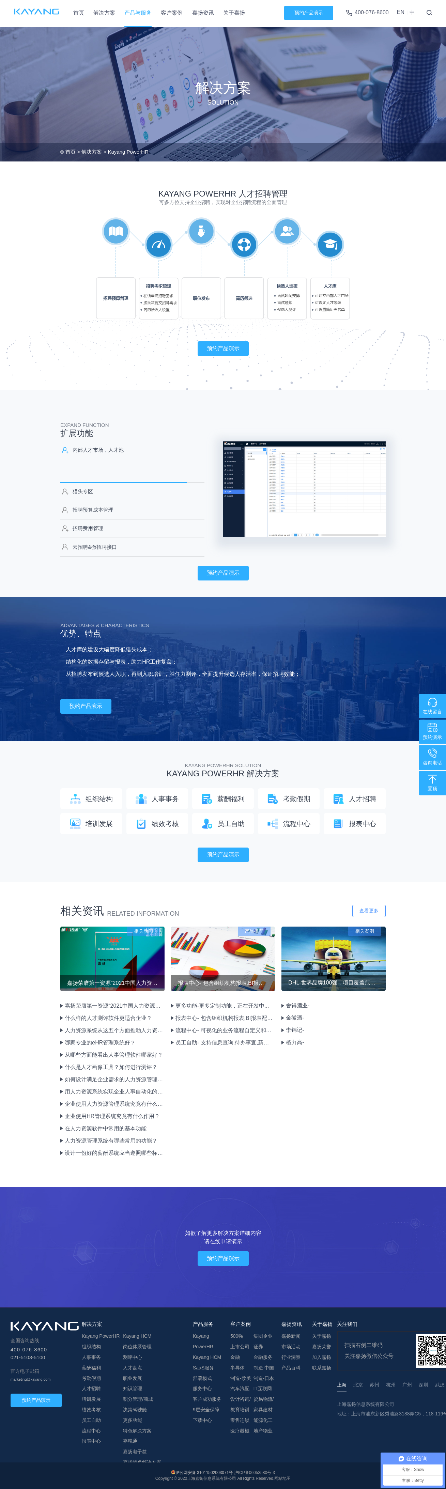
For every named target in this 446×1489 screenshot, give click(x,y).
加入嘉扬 (321, 1357)
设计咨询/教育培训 (240, 1404)
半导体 (237, 1367)
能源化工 (263, 1420)
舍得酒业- (297, 1005)
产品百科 (291, 1367)
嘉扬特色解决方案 (142, 1462)
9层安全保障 (206, 1409)
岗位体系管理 (137, 1346)
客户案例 (172, 13)
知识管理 (132, 1388)
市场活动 (291, 1346)
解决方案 (104, 13)
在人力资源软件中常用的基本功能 (106, 1128)
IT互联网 (262, 1388)
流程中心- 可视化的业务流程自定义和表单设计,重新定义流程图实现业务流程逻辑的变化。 (224, 1030)
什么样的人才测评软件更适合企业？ (108, 1018)
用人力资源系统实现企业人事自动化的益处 (114, 1092)
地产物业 (263, 1430)
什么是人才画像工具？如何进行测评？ (111, 1067)
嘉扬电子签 (135, 1451)
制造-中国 (263, 1367)
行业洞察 (291, 1357)
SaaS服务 (203, 1367)
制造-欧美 (240, 1378)
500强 (236, 1336)
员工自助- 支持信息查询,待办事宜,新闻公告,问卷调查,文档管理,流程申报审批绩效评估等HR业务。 (224, 1042)
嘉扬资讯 (203, 13)
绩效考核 (91, 1409)
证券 (258, 1346)
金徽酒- (295, 1018)
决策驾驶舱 (135, 1409)
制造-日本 (263, 1378)
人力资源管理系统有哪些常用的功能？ (111, 1141)
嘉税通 (130, 1441)
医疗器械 (239, 1430)
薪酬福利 (91, 1367)
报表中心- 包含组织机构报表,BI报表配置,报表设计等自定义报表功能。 (224, 1018)
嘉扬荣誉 (321, 1346)
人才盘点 (132, 1367)
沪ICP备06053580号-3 (254, 1472)
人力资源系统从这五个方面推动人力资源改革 (114, 1030)
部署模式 (202, 1378)
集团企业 (263, 1336)
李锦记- (295, 1030)
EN (400, 12)
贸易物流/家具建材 (263, 1404)
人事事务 (91, 1357)
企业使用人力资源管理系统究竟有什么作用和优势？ (114, 1104)
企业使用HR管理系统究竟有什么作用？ (112, 1116)
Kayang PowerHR (128, 152)
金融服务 (263, 1357)
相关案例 (364, 931)
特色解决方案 (137, 1430)
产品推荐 (254, 931)
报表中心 (91, 1441)
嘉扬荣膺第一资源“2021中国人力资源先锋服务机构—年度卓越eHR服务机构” (114, 1006)
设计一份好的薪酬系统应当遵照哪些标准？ (114, 1153)
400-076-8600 (372, 12)
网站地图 (282, 1478)
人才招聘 (91, 1388)
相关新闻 (143, 931)
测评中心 (132, 1357)
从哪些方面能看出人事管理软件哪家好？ (114, 1055)
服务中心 (202, 1388)
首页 (78, 13)
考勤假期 (91, 1378)
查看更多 (369, 910)
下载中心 (202, 1420)
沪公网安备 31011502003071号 (204, 1472)
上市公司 (239, 1346)
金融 (235, 1357)
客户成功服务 (207, 1399)
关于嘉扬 (234, 13)
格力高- (295, 1042)
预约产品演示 (308, 12)
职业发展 (132, 1378)
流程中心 (91, 1430)
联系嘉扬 (321, 1367)
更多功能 (132, 1420)
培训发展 (91, 1399)
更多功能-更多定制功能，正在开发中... (222, 1006)
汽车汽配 (239, 1388)
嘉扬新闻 (291, 1336)
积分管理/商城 (138, 1399)
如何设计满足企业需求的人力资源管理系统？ (114, 1079)
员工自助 (91, 1420)
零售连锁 (239, 1420)
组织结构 (91, 1346)
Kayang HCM (137, 1336)
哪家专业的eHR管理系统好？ (100, 1042)
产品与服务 (138, 13)
